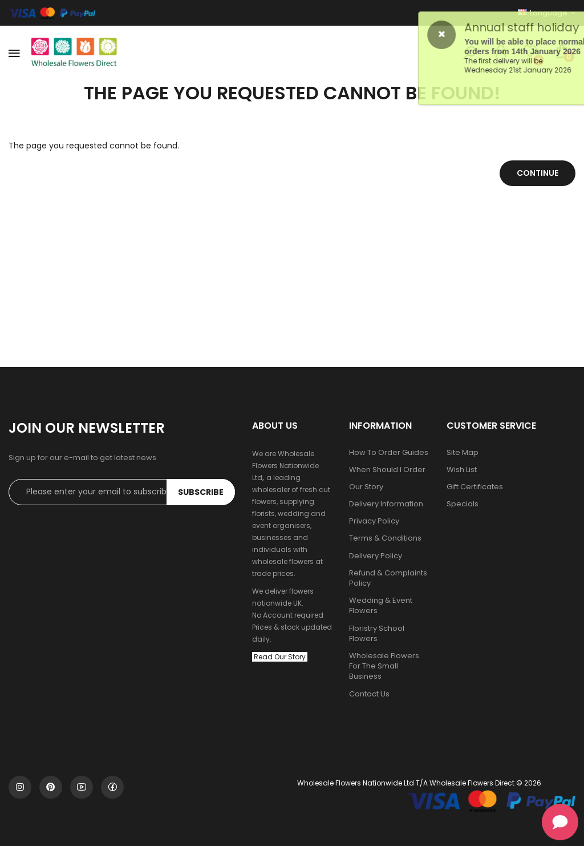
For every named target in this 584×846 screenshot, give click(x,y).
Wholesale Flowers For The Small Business (384, 666)
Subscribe (201, 492)
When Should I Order (387, 470)
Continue (537, 173)
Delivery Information (386, 504)
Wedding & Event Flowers (380, 605)
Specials (462, 504)
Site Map (462, 453)
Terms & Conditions (385, 538)
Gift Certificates (475, 487)
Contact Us (369, 694)
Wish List (462, 470)
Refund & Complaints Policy (388, 578)
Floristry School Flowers (376, 633)
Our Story (366, 487)
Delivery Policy (375, 556)
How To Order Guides (388, 453)
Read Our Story (280, 657)
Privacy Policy (374, 521)
